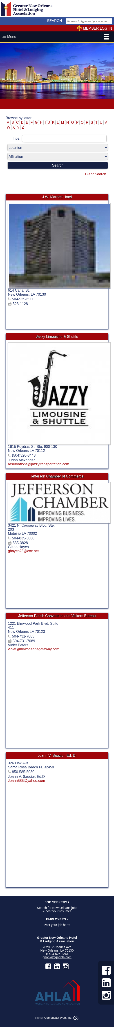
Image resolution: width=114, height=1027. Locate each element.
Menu (58, 37)
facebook (48, 966)
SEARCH (54, 21)
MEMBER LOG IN (97, 28)
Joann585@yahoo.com (26, 781)
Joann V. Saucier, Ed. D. (57, 755)
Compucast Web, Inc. (58, 1017)
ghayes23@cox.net (23, 551)
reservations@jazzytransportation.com (38, 464)
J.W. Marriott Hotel (57, 197)
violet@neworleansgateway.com (33, 649)
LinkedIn (57, 966)
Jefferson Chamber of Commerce (56, 476)
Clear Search (95, 174)
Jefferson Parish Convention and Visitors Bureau (57, 616)
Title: (60, 138)
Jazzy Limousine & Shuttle (57, 337)
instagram (65, 966)
